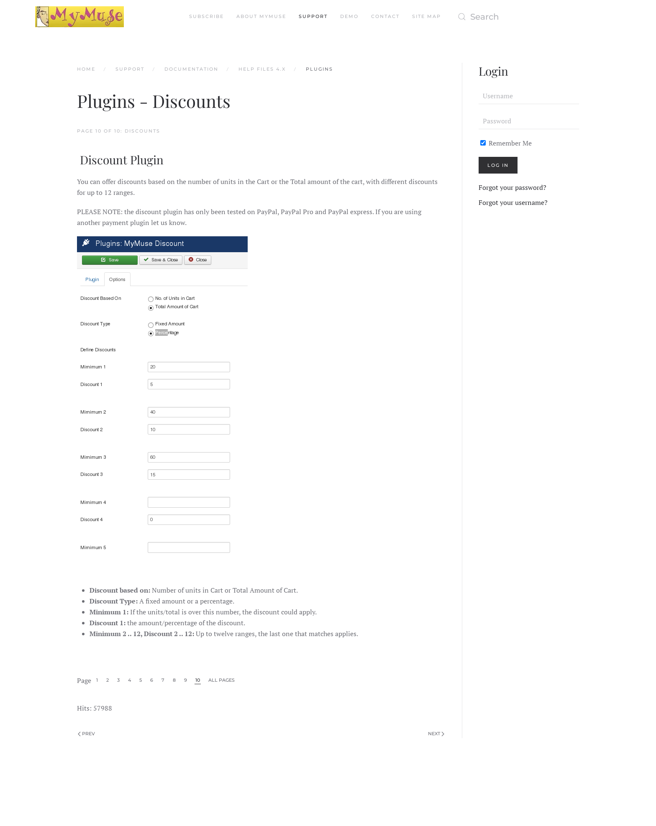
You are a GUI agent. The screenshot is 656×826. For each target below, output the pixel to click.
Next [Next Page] (436, 733)
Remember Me (506, 143)
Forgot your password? (512, 187)
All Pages (221, 680)
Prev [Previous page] (86, 733)
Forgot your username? (513, 202)
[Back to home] (79, 16)
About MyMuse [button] (261, 16)
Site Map (426, 16)
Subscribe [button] (206, 16)
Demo (349, 16)
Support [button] (313, 16)
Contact (385, 16)
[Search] (537, 16)
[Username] (529, 95)
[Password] (529, 121)
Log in (498, 165)
